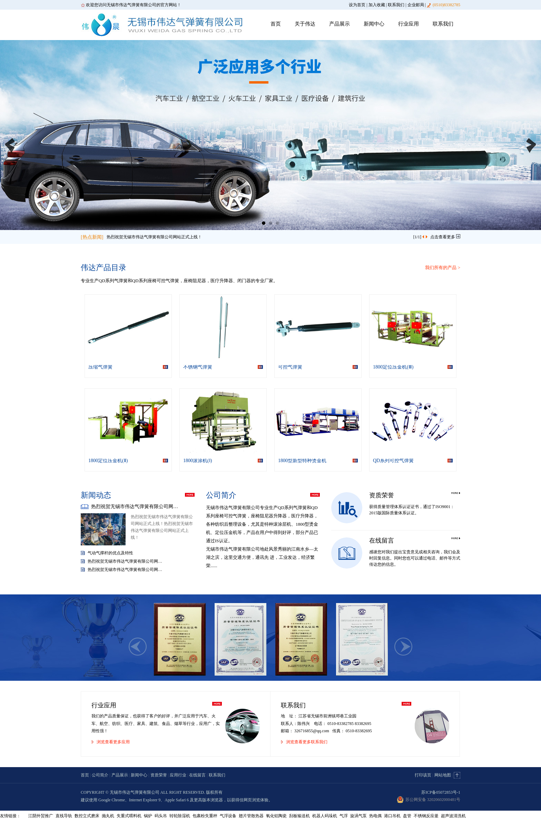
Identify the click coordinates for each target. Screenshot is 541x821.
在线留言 (197, 775)
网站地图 (442, 775)
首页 (275, 24)
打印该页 (423, 775)
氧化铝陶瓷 (276, 815)
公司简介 (100, 775)
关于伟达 (305, 24)
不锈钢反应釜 (426, 815)
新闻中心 (374, 24)
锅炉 (148, 815)
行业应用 (408, 24)
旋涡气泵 (358, 815)
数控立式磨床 (87, 815)
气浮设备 (228, 815)
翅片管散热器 (251, 815)
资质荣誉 (158, 775)
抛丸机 (108, 815)
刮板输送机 (299, 815)
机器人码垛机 (324, 815)
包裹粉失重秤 (205, 815)
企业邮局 (415, 4)
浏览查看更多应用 (113, 741)
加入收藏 (376, 4)
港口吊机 (392, 815)
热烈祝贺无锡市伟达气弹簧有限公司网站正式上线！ (154, 237)
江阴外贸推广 (40, 815)
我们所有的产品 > (442, 267)
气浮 (344, 815)
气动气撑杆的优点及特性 (110, 553)
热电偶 (375, 815)
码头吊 (161, 815)
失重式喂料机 (129, 815)
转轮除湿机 (179, 815)
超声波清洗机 (453, 815)
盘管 (407, 815)
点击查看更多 (445, 237)
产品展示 (339, 24)
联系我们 (396, 4)
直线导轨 (64, 815)
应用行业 (178, 775)
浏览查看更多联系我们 (306, 741)
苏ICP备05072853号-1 (440, 792)
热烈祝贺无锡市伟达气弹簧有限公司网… (134, 506)
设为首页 (357, 4)
